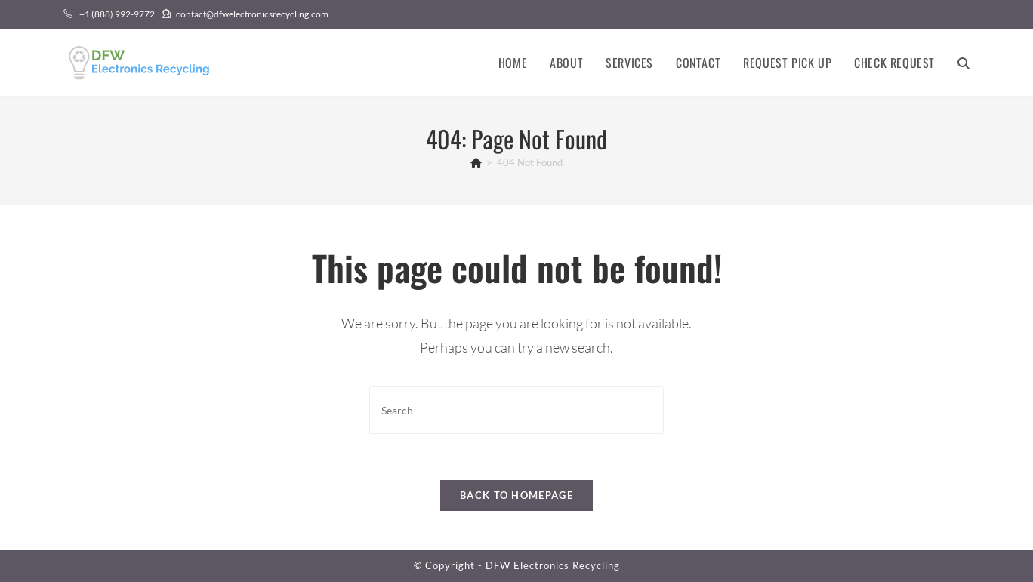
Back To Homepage (516, 495)
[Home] (476, 162)
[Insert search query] (516, 410)
